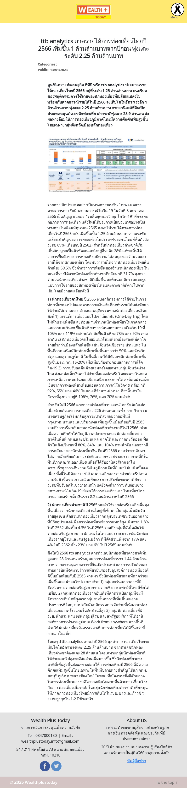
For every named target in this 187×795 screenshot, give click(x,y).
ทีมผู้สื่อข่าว (136, 768)
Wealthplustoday (43, 789)
